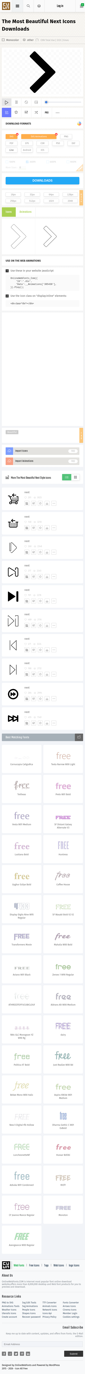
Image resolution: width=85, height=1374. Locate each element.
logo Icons (74, 1265)
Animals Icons (50, 1306)
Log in (60, 6)
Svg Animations (30, 1306)
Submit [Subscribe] (73, 1353)
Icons (9, 212)
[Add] (26, 503)
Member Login (70, 1313)
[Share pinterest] (22, 1354)
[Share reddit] (10, 1354)
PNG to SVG (7, 1302)
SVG (11, 136)
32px (32, 194)
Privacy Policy (49, 1317)
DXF (73, 143)
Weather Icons (9, 1309)
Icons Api (47, 1313)
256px (13, 201)
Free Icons (34, 1265)
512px (32, 201)
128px (70, 194)
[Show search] (28, 6)
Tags (46, 1265)
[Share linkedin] (28, 1354)
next (27, 492)
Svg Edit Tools (29, 1302)
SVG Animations (39, 136)
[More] (53, 503)
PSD (58, 143)
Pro (47, 113)
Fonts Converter (71, 1302)
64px (51, 194)
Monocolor (12, 40)
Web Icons (58, 1265)
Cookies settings (71, 1317)
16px (13, 194)
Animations (26, 212)
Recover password (31, 1317)
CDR (43, 143)
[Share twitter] (16, 1354)
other (30, 40)
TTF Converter (49, 1302)
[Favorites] (40, 503)
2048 (70, 201)
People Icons (28, 1309)
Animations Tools (10, 1306)
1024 (51, 201)
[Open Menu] (39, 6)
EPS (27, 143)
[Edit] (33, 503)
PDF (12, 143)
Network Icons (50, 1309)
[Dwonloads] (47, 503)
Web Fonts (19, 1265)
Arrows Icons (69, 1306)
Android (27, 150)
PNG (66, 136)
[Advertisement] (42, 369)
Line (11, 150)
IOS (42, 150)
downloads (42, 180)
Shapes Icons (28, 1313)
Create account (9, 1317)
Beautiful (12, 432)
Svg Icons (6, 6)
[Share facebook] (4, 1354)
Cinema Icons (69, 1309)
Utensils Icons (9, 1313)
